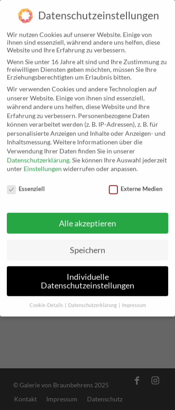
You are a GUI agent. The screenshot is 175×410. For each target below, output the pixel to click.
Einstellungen (43, 165)
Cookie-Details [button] (46, 301)
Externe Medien (135, 184)
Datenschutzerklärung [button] (93, 301)
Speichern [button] (87, 246)
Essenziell (26, 184)
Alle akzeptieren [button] (87, 219)
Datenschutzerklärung (38, 155)
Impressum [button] (134, 301)
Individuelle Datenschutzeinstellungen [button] (87, 277)
